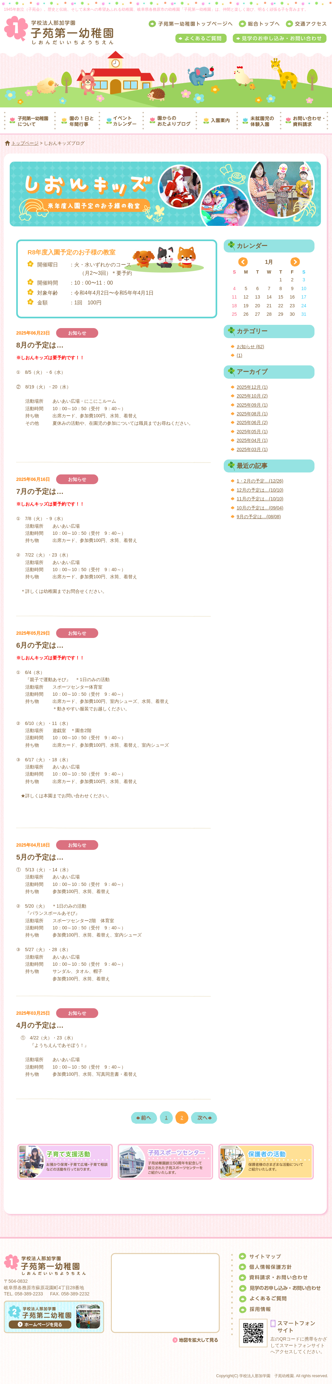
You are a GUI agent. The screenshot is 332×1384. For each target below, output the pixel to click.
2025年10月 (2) (252, 395)
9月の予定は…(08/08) (259, 516)
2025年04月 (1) (252, 440)
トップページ (25, 143)
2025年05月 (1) (252, 431)
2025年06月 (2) (252, 422)
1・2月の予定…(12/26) (260, 481)
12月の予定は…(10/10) (260, 490)
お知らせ (77, 333)
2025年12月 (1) (252, 387)
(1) (239, 355)
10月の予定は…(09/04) (260, 507)
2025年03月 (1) (252, 449)
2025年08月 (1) (252, 413)
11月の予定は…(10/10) (260, 498)
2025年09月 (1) (252, 405)
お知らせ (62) (250, 346)
